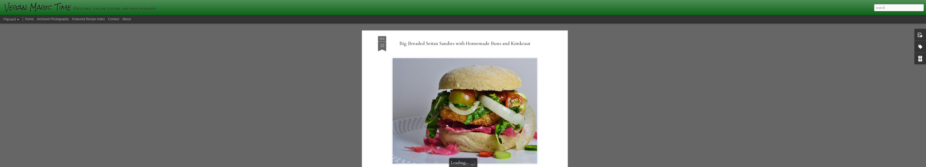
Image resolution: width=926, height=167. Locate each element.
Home (29, 19)
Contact (113, 19)
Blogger (530, 164)
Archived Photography (53, 19)
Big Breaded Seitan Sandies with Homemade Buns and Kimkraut (464, 25)
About (126, 19)
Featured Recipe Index (88, 19)
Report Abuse (543, 164)
